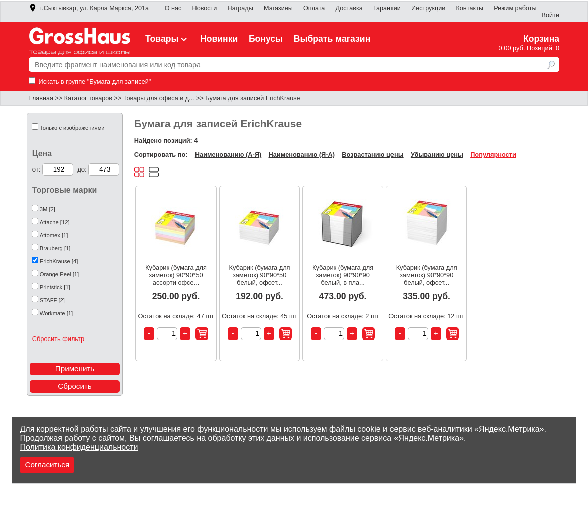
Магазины (278, 8)
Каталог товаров (88, 98)
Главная (41, 98)
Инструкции (428, 8)
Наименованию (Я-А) (302, 154)
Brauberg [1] (55, 248)
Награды (240, 8)
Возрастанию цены (372, 154)
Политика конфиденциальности (79, 447)
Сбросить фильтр (58, 339)
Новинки (219, 39)
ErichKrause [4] (59, 261)
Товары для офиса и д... (158, 98)
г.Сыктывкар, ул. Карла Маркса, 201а (89, 8)
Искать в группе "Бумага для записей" (90, 81)
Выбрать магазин (332, 39)
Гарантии (387, 8)
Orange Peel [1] (59, 274)
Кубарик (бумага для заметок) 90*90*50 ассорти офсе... (176, 275)
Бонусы (266, 39)
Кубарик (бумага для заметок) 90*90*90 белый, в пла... (342, 275)
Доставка (349, 8)
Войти (550, 15)
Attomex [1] (54, 235)
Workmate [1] (56, 313)
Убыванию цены (437, 154)
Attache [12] (55, 222)
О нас (173, 8)
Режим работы (515, 8)
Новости (204, 8)
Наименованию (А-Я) (228, 154)
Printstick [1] (55, 287)
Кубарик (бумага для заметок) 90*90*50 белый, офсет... (259, 275)
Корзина (541, 39)
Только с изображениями (72, 128)
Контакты (469, 8)
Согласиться (47, 464)
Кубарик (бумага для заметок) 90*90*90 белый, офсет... (426, 275)
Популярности (493, 154)
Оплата (314, 8)
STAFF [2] (52, 300)
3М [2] (47, 209)
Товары (167, 39)
